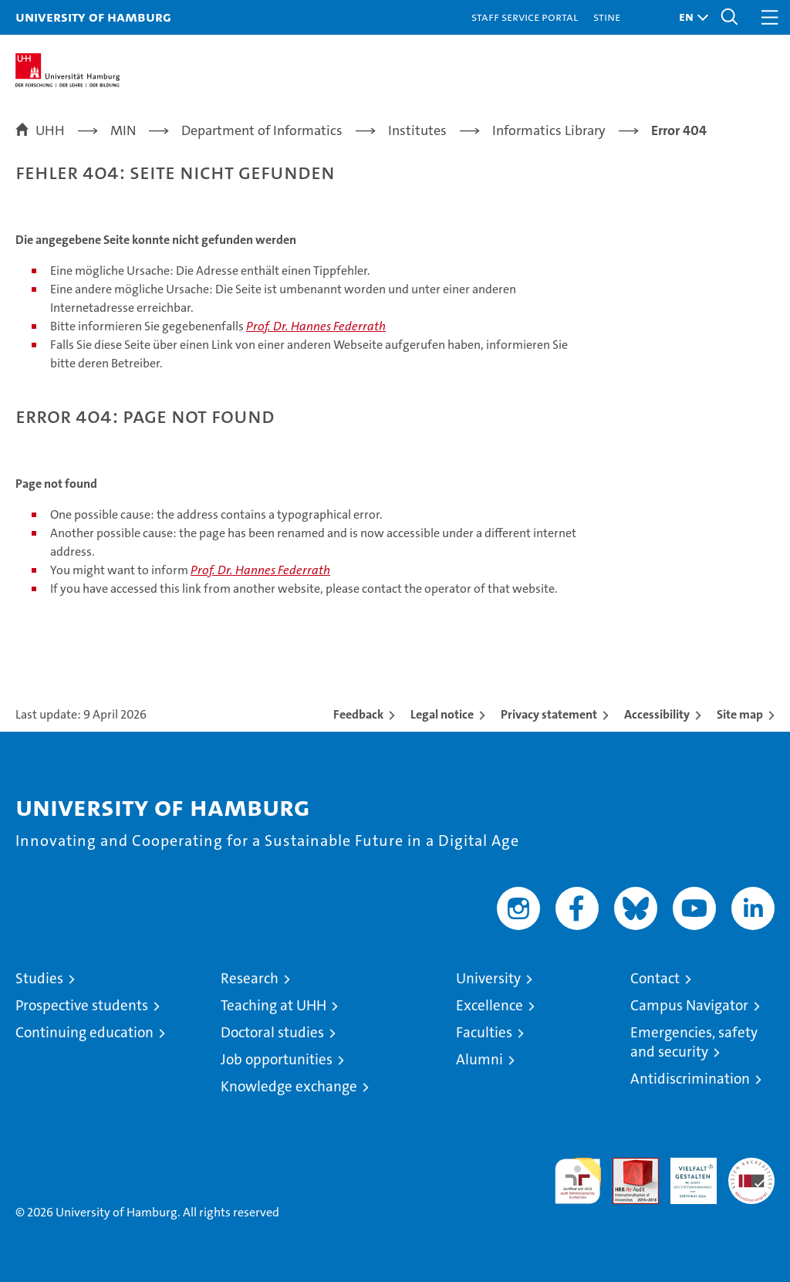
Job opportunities (277, 1059)
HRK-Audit (685, 1174)
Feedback (358, 714)
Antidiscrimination (690, 1078)
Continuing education (84, 1032)
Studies (39, 978)
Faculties (484, 1032)
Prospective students (81, 1005)
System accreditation (751, 1174)
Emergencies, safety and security (694, 1042)
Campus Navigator (689, 1005)
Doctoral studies (272, 1032)
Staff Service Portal (524, 16)
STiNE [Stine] (606, 16)
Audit (627, 1166)
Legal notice (442, 714)
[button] (689, 17)
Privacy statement (549, 714)
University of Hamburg (93, 16)
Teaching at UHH (273, 1005)
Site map (740, 714)
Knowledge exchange (289, 1086)
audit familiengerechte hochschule (578, 1181)
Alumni (479, 1059)
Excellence (489, 1005)
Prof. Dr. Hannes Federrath (316, 326)
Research (250, 978)
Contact (655, 978)
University (488, 978)
